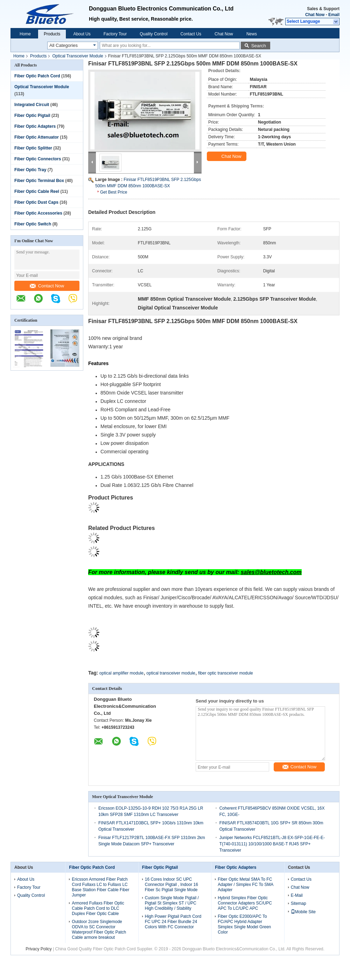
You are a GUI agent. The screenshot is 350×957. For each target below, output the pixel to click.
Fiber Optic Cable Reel (36, 191)
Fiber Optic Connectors (37, 158)
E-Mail (297, 895)
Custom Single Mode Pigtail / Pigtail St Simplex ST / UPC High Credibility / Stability (172, 903)
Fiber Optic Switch (32, 224)
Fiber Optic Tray (30, 169)
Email (334, 14)
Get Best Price (113, 192)
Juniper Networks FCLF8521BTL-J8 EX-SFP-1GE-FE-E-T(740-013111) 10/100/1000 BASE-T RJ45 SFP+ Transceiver (272, 844)
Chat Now (314, 14)
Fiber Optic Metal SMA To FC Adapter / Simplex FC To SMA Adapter (245, 884)
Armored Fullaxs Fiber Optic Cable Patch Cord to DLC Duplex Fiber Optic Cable (98, 908)
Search (258, 45)
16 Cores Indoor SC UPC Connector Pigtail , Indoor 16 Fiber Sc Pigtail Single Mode (171, 884)
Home (25, 34)
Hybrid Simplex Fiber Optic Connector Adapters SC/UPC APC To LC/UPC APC (245, 903)
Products (52, 34)
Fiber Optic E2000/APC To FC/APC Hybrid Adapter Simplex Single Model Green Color (244, 924)
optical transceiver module (170, 673)
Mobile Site (303, 911)
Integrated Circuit (31, 104)
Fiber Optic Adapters (35, 126)
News (251, 34)
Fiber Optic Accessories (38, 213)
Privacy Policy (39, 948)
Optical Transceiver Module (77, 56)
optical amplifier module (121, 673)
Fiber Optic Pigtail (32, 115)
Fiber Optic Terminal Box (39, 180)
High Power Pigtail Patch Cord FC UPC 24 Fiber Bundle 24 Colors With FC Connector (173, 921)
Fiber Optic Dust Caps (36, 202)
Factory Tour (115, 34)
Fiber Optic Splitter (33, 148)
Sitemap (298, 903)
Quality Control (153, 34)
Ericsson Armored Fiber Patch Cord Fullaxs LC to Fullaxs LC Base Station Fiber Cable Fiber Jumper (100, 887)
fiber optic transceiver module (225, 673)
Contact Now (47, 285)
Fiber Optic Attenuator (36, 137)
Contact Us (191, 34)
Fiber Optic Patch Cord (37, 76)
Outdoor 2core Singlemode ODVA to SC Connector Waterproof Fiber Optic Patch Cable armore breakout (99, 929)
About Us (81, 34)
